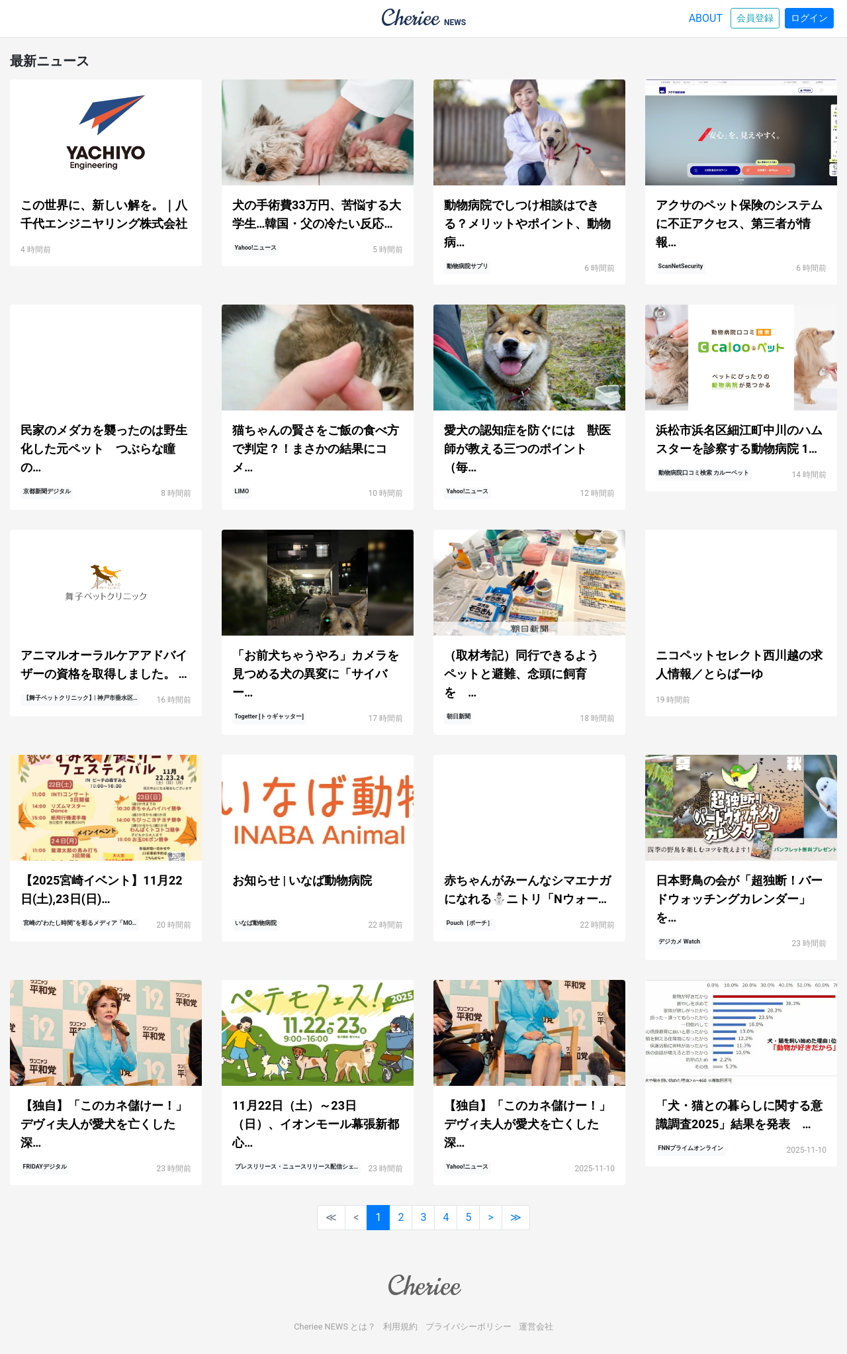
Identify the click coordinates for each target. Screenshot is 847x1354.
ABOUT (706, 18)
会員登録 (755, 18)
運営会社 (536, 1326)
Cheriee (423, 1285)
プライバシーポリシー (468, 1326)
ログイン (809, 18)
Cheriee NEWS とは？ (335, 1326)
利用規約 (400, 1326)
